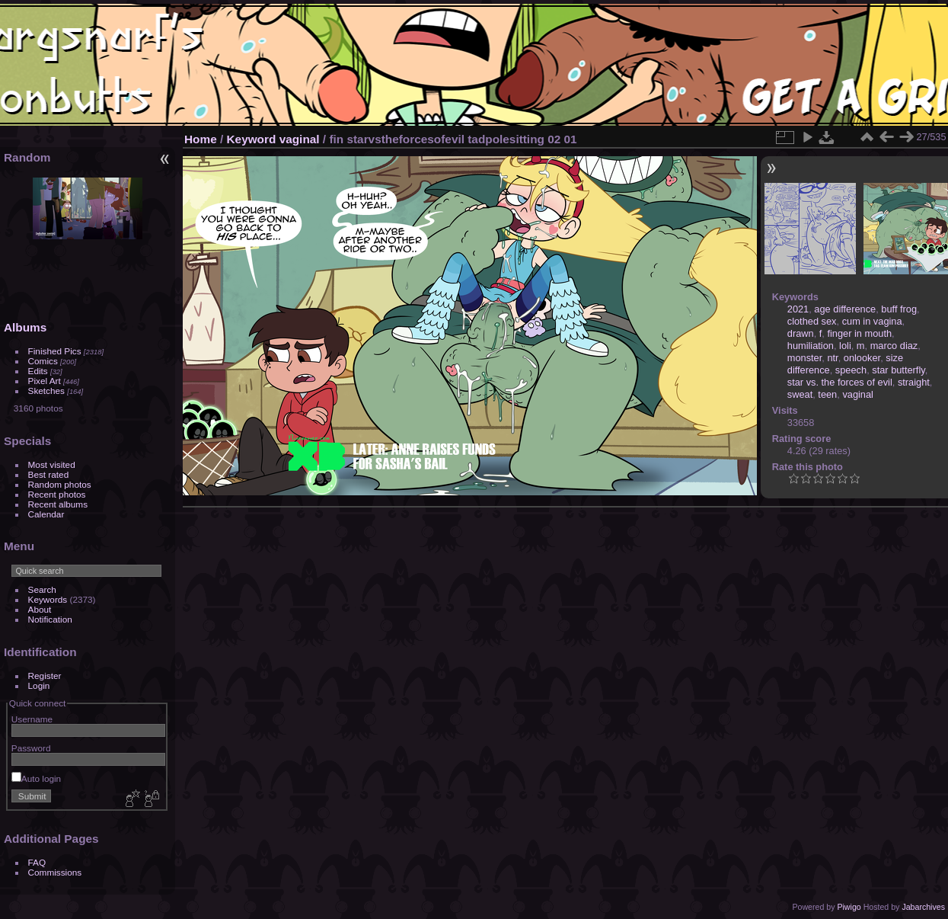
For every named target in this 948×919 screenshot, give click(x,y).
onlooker (862, 357)
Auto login (36, 778)
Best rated (48, 474)
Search (42, 589)
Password (31, 748)
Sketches (46, 390)
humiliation (810, 345)
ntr (832, 357)
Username (32, 719)
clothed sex (812, 321)
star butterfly (898, 370)
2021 (798, 309)
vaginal (299, 139)
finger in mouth (859, 333)
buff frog (899, 309)
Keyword (251, 139)
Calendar (46, 514)
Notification (50, 619)
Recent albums (58, 504)
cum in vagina (872, 321)
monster (804, 357)
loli (845, 345)
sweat (799, 394)
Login (39, 685)
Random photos (59, 484)
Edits (38, 371)
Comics (43, 361)
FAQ (37, 862)
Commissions (55, 872)
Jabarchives (923, 906)
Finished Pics (54, 351)
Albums (25, 327)
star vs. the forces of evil (839, 382)
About (40, 609)
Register (45, 675)
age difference (845, 309)
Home (200, 139)
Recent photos (57, 494)
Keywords (48, 599)
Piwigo (848, 906)
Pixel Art (44, 381)
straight (914, 382)
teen (827, 394)
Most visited (51, 464)
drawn (800, 333)
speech (851, 370)
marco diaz (894, 345)
